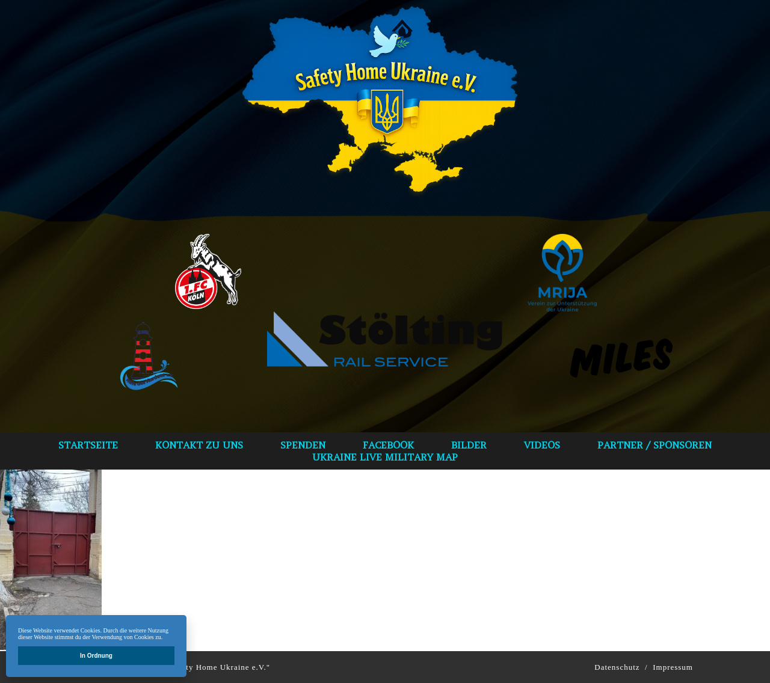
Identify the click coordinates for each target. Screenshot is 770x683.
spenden (302, 445)
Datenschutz (616, 667)
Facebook (388, 445)
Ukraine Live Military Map (385, 457)
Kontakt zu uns (199, 445)
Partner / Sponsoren (654, 445)
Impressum (673, 667)
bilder (469, 445)
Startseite (88, 445)
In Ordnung (96, 655)
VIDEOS (542, 445)
